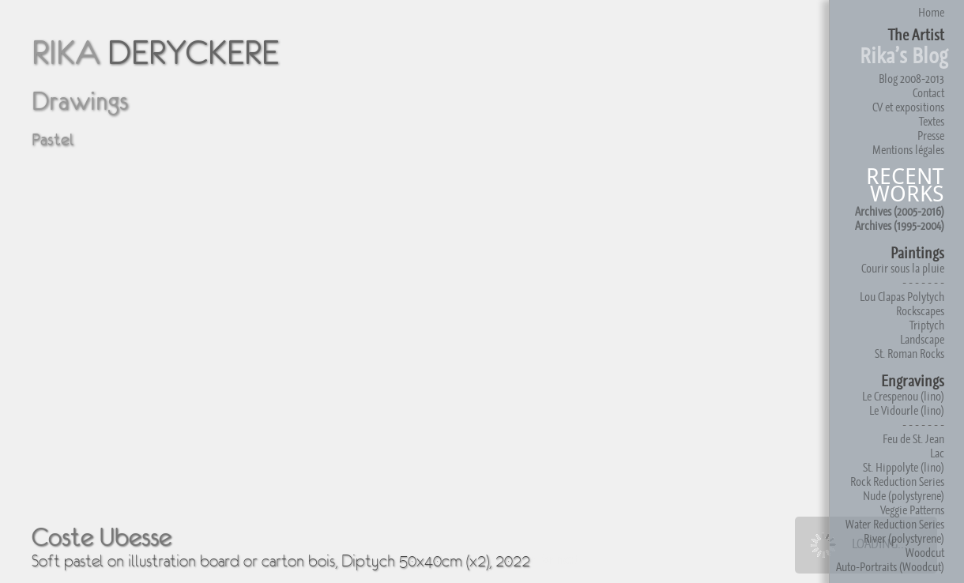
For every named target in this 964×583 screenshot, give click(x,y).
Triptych (926, 325)
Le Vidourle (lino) (906, 410)
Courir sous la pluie (902, 268)
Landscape (922, 339)
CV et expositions (908, 107)
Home (931, 12)
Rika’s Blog (904, 56)
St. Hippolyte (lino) (903, 467)
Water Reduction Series (894, 524)
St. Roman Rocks (909, 353)
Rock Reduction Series (897, 481)
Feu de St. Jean (913, 438)
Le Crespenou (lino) (903, 396)
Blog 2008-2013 (911, 78)
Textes (931, 121)
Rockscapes (920, 310)
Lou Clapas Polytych (902, 296)
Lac (937, 453)
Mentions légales (908, 149)
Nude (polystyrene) (903, 495)
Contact (928, 92)
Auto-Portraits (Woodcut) (890, 566)
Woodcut (925, 552)
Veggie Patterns (912, 509)
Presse (930, 135)
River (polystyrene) (904, 538)
